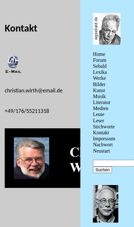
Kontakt (101, 132)
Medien (100, 108)
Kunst (99, 90)
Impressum (104, 138)
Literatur (101, 102)
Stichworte (104, 126)
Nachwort (103, 144)
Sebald (100, 66)
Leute (98, 114)
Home (99, 54)
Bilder (99, 84)
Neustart (101, 151)
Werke (99, 78)
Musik (99, 96)
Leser (98, 120)
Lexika (100, 72)
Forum (99, 60)
